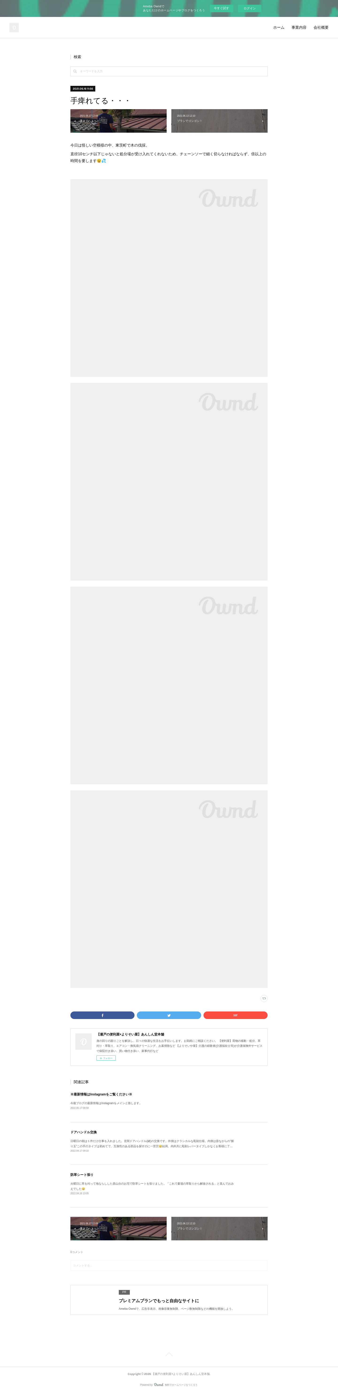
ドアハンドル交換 (83, 1132)
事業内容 (299, 27)
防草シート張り (81, 1175)
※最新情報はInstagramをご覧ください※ (101, 1094)
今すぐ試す (221, 8)
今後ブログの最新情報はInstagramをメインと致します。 (106, 1103)
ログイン (250, 8)
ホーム (278, 27)
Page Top (169, 1355)
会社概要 (321, 27)
